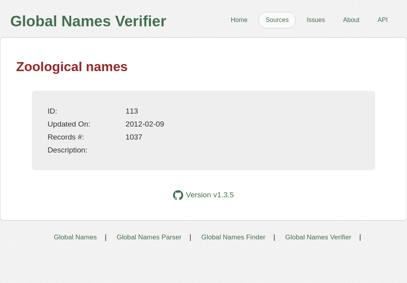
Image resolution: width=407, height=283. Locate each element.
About (351, 20)
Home (239, 20)
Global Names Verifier (318, 237)
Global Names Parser (148, 237)
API (383, 20)
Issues (316, 20)
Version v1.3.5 (203, 195)
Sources (277, 20)
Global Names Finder (233, 237)
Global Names (75, 237)
